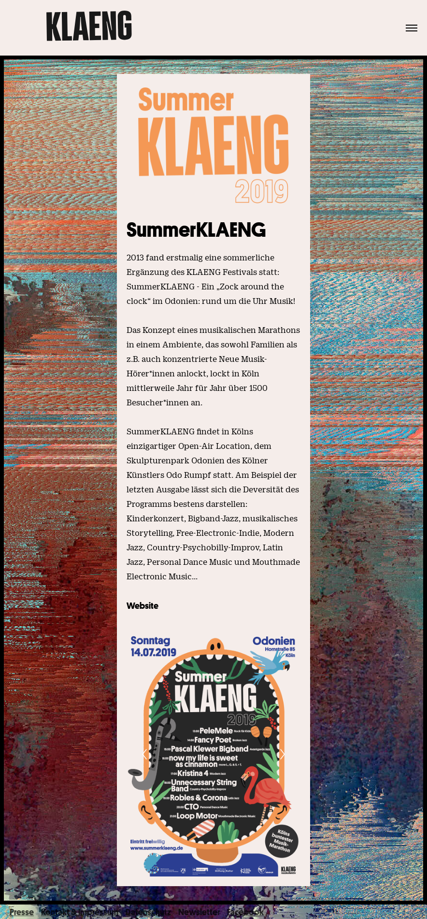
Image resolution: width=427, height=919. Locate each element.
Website (142, 605)
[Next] (282, 754)
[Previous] (144, 754)
